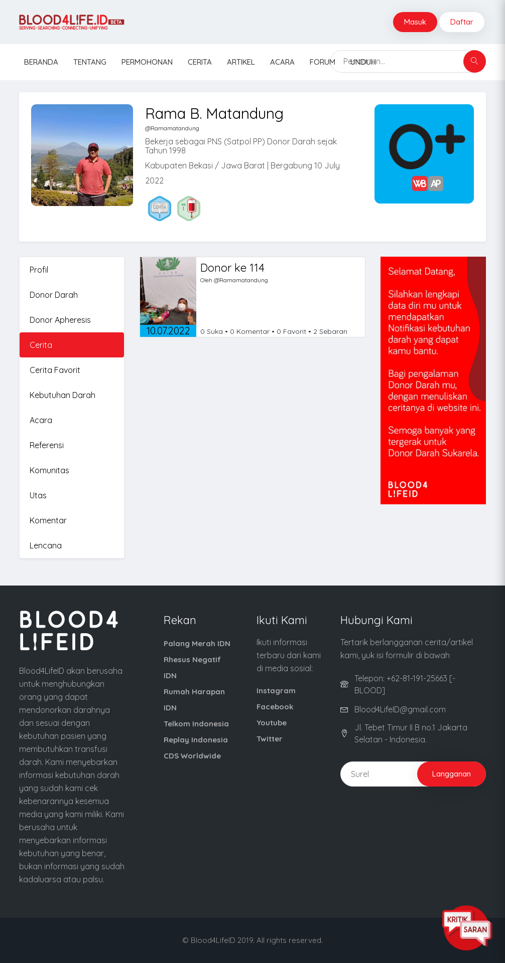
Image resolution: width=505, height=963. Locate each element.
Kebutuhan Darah (62, 395)
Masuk (415, 22)
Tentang (89, 62)
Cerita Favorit (55, 370)
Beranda (41, 62)
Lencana (46, 545)
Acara (282, 62)
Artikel (241, 62)
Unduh (363, 62)
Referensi (47, 445)
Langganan (451, 774)
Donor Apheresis (60, 320)
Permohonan (147, 62)
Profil (39, 270)
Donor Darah (54, 295)
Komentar (48, 520)
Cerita (200, 62)
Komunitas (49, 470)
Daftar (461, 22)
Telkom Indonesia (196, 723)
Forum (322, 62)
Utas (38, 495)
